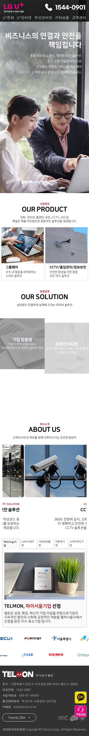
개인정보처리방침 (13, 729)
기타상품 (62, 17)
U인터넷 (24, 17)
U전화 (8, 17)
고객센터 (79, 17)
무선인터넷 (43, 17)
